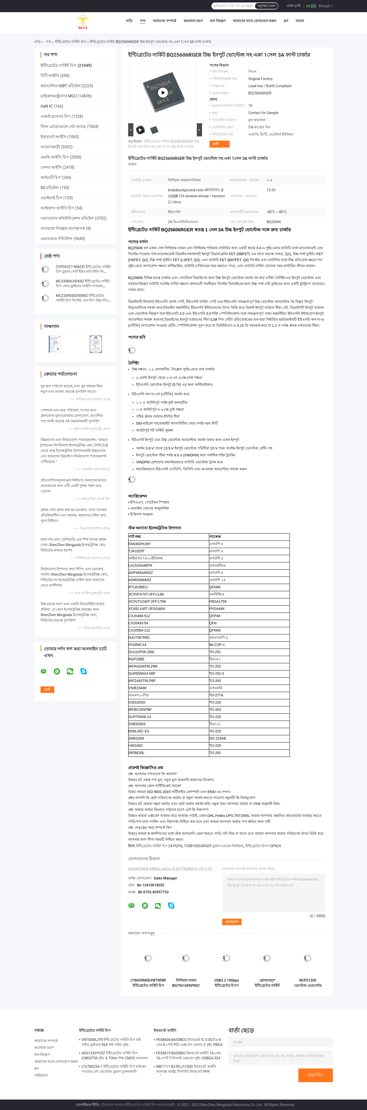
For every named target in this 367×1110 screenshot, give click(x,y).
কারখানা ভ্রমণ (193, 21)
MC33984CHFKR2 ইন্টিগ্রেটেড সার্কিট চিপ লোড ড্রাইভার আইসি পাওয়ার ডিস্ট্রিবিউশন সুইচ (83, 286)
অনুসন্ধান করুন (266, 6)
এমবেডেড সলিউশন (57, 238)
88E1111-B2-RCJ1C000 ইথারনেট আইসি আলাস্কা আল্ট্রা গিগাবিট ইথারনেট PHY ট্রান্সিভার (186, 1070)
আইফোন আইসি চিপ (57, 208)
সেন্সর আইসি (51, 167)
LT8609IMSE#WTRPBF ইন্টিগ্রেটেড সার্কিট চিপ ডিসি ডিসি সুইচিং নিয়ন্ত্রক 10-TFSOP (148, 983)
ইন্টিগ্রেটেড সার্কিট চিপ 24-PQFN (159, 846)
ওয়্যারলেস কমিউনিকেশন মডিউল (67, 218)
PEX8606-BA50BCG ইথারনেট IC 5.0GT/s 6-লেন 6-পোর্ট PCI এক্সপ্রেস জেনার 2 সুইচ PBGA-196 (189, 1043)
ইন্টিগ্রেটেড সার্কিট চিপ (70, 42)
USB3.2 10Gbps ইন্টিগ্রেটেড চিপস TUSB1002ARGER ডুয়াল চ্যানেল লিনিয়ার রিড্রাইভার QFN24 (227, 983)
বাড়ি (129, 21)
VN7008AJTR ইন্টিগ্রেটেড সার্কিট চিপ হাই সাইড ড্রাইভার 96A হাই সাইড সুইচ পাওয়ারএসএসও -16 (111, 1043)
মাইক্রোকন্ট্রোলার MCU (59, 96)
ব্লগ (286, 21)
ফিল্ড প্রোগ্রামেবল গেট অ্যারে (63, 126)
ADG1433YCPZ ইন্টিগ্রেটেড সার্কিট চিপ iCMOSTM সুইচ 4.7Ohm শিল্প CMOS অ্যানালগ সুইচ (115, 1056)
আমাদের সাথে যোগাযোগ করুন (254, 21)
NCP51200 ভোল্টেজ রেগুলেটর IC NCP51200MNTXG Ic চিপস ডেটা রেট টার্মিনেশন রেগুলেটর (307, 983)
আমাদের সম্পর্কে (164, 21)
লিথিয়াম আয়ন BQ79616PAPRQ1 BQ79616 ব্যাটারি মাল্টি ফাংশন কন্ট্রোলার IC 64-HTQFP (186, 983)
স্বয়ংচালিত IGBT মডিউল (61, 85)
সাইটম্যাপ (41, 1075)
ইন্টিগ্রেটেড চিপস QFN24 (263, 846)
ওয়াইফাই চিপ (51, 198)
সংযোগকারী (50, 147)
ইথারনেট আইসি (53, 136)
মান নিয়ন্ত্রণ (217, 21)
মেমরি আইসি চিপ (55, 157)
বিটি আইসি (50, 75)
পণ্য (142, 21)
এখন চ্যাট (293, 6)
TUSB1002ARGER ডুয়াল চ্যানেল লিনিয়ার (213, 846)
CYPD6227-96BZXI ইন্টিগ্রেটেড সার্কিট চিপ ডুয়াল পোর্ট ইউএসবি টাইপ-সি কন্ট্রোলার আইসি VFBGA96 (83, 271)
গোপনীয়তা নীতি (87, 1105)
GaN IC (47, 106)
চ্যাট (215, 144)
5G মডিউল (50, 187)
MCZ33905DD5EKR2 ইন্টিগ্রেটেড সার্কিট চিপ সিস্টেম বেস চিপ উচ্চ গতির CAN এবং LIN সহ (83, 300)
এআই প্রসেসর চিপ (56, 116)
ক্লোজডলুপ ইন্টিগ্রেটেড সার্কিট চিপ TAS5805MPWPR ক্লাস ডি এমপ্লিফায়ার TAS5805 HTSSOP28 (267, 983)
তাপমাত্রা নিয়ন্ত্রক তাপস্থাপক (63, 228)
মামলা (300, 21)
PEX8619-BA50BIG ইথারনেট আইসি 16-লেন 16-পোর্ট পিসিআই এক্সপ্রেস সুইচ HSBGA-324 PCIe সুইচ (188, 1056)
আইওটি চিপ (51, 177)
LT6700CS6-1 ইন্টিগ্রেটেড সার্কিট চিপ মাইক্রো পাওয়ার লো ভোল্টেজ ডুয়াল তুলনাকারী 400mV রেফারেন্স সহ (114, 1070)
